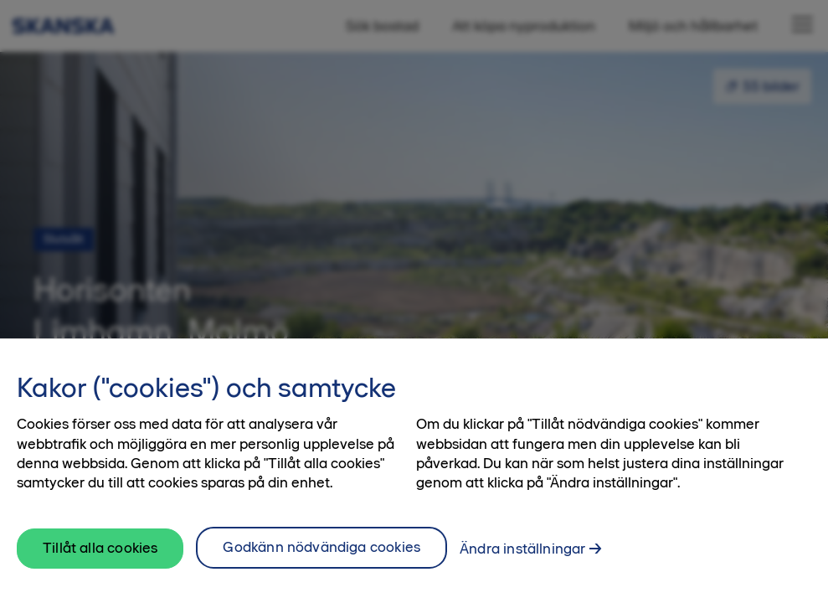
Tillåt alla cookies (100, 557)
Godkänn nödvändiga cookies (321, 557)
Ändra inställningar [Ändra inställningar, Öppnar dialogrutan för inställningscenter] (522, 558)
